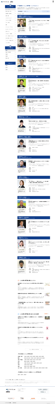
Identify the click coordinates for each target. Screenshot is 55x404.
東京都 (25, 357)
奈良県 (40, 362)
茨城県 (37, 357)
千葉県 (32, 357)
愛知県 (25, 360)
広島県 (25, 364)
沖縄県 (46, 367)
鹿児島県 (43, 367)
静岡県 (28, 360)
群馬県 (43, 357)
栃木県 (40, 357)
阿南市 (7, 69)
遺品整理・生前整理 (8, 13)
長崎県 (31, 367)
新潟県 (31, 359)
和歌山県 (28, 362)
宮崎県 (40, 367)
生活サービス (7, 31)
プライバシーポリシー (21, 390)
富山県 (34, 359)
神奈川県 (28, 357)
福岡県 (25, 367)
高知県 (34, 365)
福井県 (40, 359)
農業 (6, 24)
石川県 (37, 359)
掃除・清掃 (7, 15)
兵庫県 (37, 362)
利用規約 (19, 389)
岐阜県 (34, 360)
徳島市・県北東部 (8, 52)
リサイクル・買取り (8, 20)
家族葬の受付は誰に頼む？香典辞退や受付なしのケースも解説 (30, 293)
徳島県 (25, 365)
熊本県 (37, 367)
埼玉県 (35, 357)
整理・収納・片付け (8, 11)
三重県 (31, 360)
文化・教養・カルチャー (9, 38)
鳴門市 (7, 67)
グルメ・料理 (7, 22)
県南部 (7, 54)
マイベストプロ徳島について (22, 388)
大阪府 (25, 362)
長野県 (28, 359)
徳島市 (7, 65)
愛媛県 (31, 365)
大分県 (34, 367)
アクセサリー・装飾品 (9, 33)
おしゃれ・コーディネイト (9, 29)
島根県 (31, 364)
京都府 (32, 362)
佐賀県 (28, 367)
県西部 (7, 56)
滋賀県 (35, 362)
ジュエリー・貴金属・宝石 (9, 40)
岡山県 (28, 364)
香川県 (28, 365)
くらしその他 (7, 42)
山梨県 (25, 359)
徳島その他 (7, 58)
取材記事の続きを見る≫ (40, 85)
